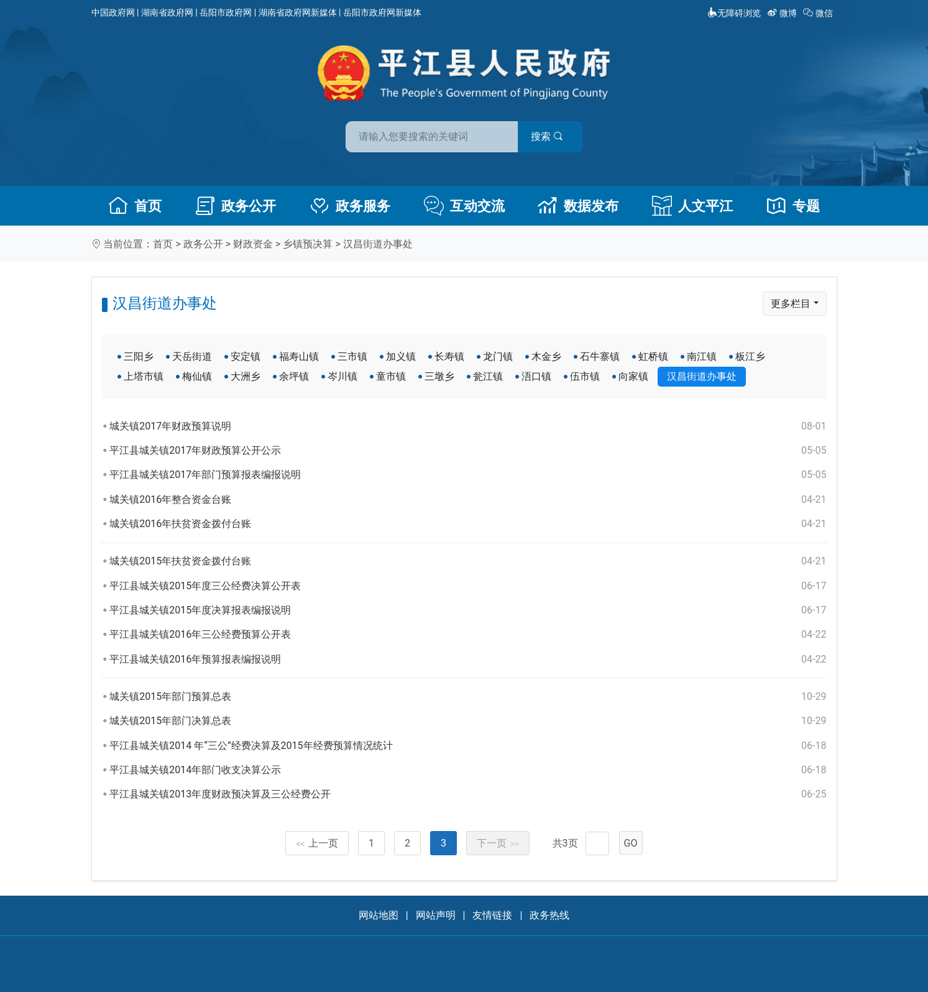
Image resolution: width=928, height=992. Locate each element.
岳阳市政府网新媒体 (382, 12)
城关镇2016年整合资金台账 (467, 499)
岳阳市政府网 (226, 12)
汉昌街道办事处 (378, 244)
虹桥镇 (653, 356)
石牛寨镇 (600, 356)
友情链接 (492, 915)
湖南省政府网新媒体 (298, 12)
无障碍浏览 (734, 13)
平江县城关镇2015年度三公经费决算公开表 (467, 586)
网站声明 (436, 915)
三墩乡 (439, 376)
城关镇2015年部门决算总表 (467, 721)
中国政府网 (113, 12)
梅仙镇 (197, 376)
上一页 (317, 843)
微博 (783, 13)
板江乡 (750, 356)
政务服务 (350, 206)
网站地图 (378, 915)
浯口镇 (536, 376)
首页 (135, 206)
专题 (793, 206)
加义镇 (401, 356)
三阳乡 (139, 356)
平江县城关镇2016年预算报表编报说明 (467, 659)
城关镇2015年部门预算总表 (467, 696)
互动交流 (464, 206)
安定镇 (245, 356)
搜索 (553, 136)
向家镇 (633, 376)
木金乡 (546, 356)
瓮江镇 (488, 376)
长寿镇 (449, 356)
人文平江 (692, 206)
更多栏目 (791, 304)
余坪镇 (294, 376)
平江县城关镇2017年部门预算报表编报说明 (467, 474)
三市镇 (352, 356)
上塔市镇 (143, 376)
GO (631, 843)
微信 (819, 13)
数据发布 (578, 206)
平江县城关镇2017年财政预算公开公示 (467, 450)
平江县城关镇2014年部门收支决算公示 (467, 770)
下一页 (498, 843)
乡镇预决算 (308, 244)
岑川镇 (342, 376)
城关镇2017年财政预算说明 (467, 426)
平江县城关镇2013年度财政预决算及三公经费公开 (467, 794)
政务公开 (235, 206)
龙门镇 (498, 356)
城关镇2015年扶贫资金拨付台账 (467, 561)
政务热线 (549, 915)
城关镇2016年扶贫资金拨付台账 (467, 524)
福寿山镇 (299, 356)
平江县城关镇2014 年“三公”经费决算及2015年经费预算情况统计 (467, 745)
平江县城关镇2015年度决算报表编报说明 (467, 610)
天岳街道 (192, 356)
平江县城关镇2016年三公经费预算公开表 (467, 634)
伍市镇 (585, 376)
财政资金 (253, 244)
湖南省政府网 (167, 12)
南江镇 (702, 356)
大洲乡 (245, 376)
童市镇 (391, 376)
